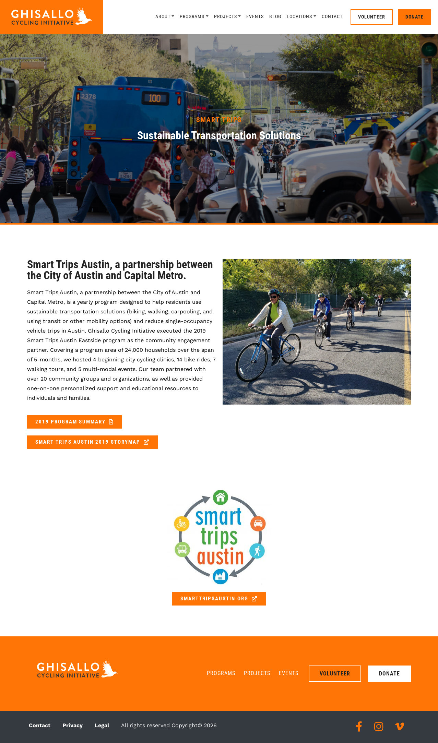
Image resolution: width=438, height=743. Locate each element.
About (162, 16)
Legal (102, 725)
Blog (275, 16)
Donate (414, 17)
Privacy (72, 725)
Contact (332, 16)
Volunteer (371, 17)
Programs (192, 16)
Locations (299, 16)
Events (255, 16)
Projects (225, 16)
